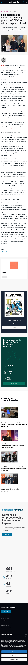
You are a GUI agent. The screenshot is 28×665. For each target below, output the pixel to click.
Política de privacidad (17, 662)
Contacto (3, 620)
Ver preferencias (14, 659)
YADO (7, 251)
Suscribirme (6, 611)
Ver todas (14, 331)
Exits (2, 251)
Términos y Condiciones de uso (9, 628)
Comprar (14, 327)
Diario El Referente (4, 427)
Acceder (7, 534)
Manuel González (12, 60)
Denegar (14, 655)
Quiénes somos (5, 618)
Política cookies (9, 662)
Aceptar (14, 651)
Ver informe (14, 383)
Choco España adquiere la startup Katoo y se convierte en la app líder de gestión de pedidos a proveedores (14, 424)
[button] (26, 636)
